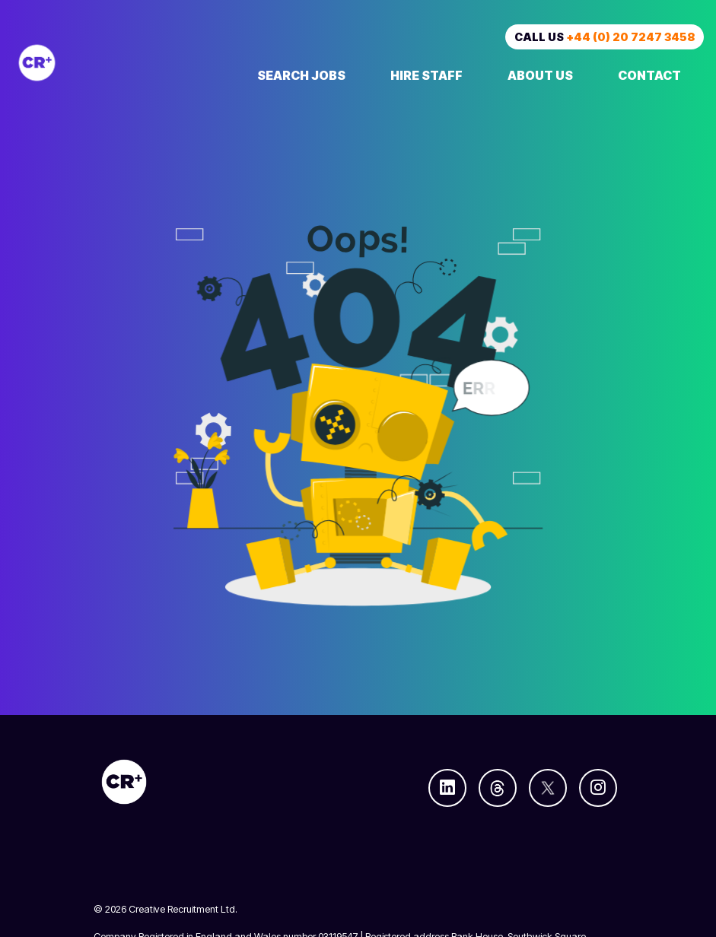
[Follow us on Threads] (498, 788)
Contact (649, 75)
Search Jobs (301, 75)
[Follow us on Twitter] (548, 788)
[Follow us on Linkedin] (447, 788)
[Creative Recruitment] (116, 62)
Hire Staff (426, 75)
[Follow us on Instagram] (598, 788)
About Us (540, 75)
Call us (604, 36)
